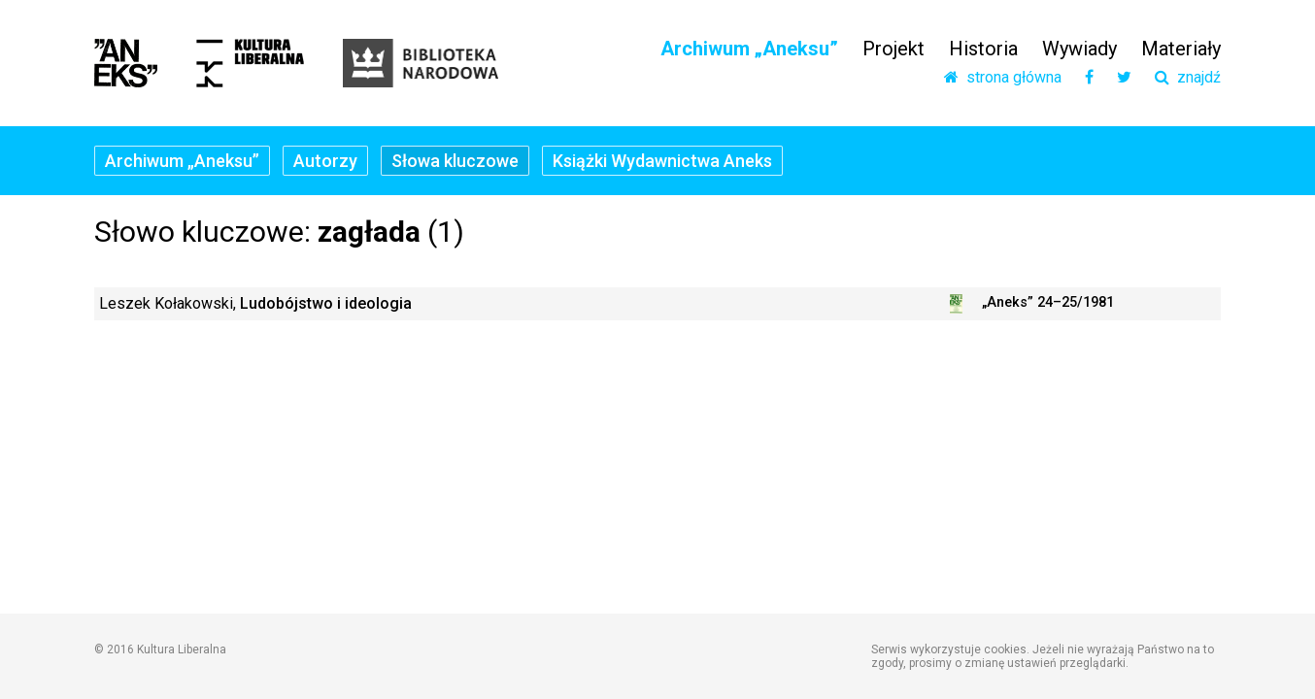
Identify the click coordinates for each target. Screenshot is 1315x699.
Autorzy (325, 160)
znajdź (1188, 77)
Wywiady (1079, 48)
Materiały (1181, 48)
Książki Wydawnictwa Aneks (662, 160)
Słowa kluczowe (455, 160)
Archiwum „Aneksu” (749, 48)
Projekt (893, 48)
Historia (983, 48)
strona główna (1003, 77)
